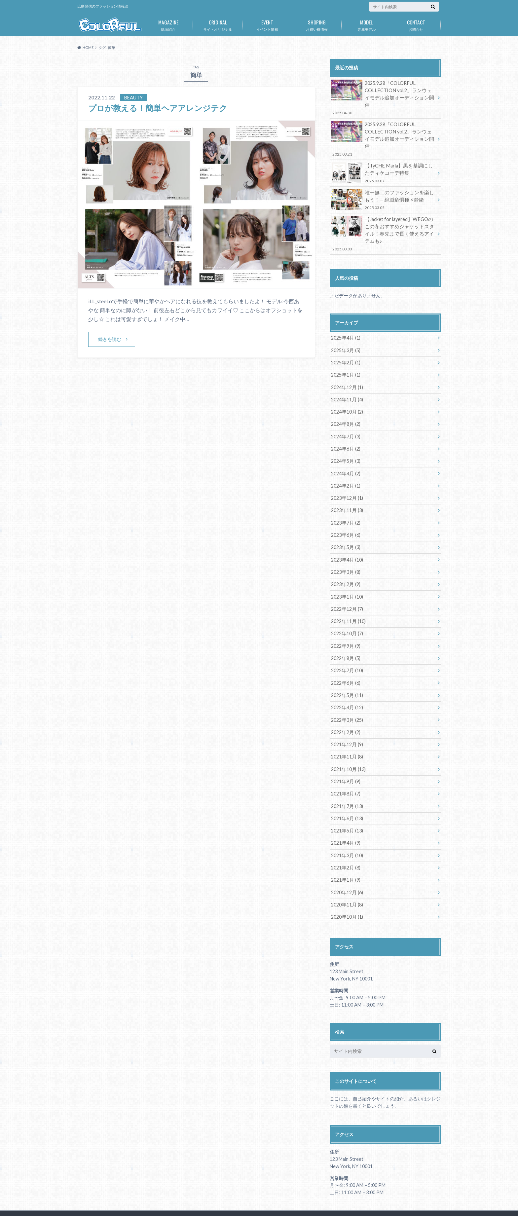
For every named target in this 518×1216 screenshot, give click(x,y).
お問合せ (416, 24)
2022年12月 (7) (346, 591)
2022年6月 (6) (345, 664)
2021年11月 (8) (346, 737)
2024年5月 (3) (345, 444)
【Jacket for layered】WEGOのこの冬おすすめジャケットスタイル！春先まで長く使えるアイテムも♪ (383, 218)
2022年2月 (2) (345, 713)
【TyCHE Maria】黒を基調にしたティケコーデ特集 (383, 157)
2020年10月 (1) (346, 896)
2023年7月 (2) (345, 505)
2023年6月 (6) (345, 517)
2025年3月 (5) (345, 334)
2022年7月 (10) (346, 652)
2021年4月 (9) (345, 823)
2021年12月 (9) (346, 725)
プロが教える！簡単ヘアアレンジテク (157, 108)
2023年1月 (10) (346, 578)
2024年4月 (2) (345, 456)
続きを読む (109, 339)
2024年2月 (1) (345, 468)
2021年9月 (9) (345, 762)
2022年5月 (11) (346, 676)
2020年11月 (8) (346, 884)
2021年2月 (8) (345, 847)
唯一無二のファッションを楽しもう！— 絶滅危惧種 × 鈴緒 (383, 184)
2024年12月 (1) (346, 371)
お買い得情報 (317, 24)
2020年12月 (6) (346, 872)
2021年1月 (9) (345, 860)
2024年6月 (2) (345, 432)
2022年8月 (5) (345, 640)
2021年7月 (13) (346, 786)
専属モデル (366, 24)
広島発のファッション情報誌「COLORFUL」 (360, 1199)
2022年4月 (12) (346, 688)
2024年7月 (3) (345, 420)
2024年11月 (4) (346, 383)
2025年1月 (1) (345, 358)
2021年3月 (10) (346, 835)
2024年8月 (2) (345, 407)
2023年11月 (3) (346, 493)
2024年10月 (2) (346, 395)
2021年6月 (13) (346, 798)
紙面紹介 (168, 24)
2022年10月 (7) (346, 615)
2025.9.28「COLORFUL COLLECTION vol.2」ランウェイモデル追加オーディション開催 (383, 94)
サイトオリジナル (217, 24)
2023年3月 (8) (345, 554)
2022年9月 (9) (345, 627)
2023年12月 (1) (346, 481)
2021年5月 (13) (346, 811)
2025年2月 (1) (345, 346)
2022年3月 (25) (346, 701)
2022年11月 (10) (348, 603)
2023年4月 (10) (346, 542)
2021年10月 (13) (348, 750)
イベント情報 (267, 24)
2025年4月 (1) (345, 322)
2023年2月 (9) (345, 566)
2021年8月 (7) (345, 774)
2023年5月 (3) (345, 530)
